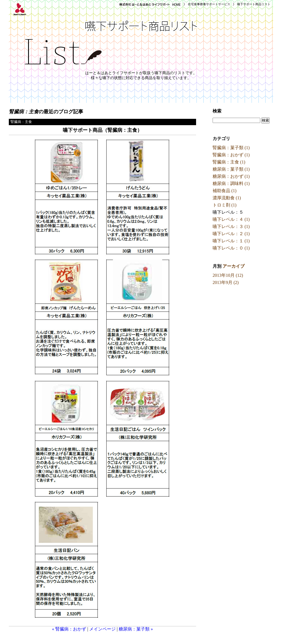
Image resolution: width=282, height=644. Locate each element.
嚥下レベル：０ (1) (231, 248)
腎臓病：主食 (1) (229, 162)
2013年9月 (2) (226, 282)
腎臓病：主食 (21, 122)
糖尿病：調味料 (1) (231, 183)
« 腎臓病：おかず (69, 629)
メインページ (102, 629)
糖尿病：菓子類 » (136, 629)
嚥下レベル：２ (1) (231, 233)
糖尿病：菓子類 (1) (231, 169)
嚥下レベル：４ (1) (231, 219)
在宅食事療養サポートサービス (209, 4)
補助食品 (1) (225, 190)
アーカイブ (234, 266)
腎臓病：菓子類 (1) (231, 147)
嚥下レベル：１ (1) (231, 240)
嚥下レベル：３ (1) (231, 226)
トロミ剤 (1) (225, 205)
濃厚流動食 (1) (227, 197)
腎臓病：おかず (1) (231, 154)
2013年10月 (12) (228, 275)
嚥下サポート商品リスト (253, 4)
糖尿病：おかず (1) (231, 176)
